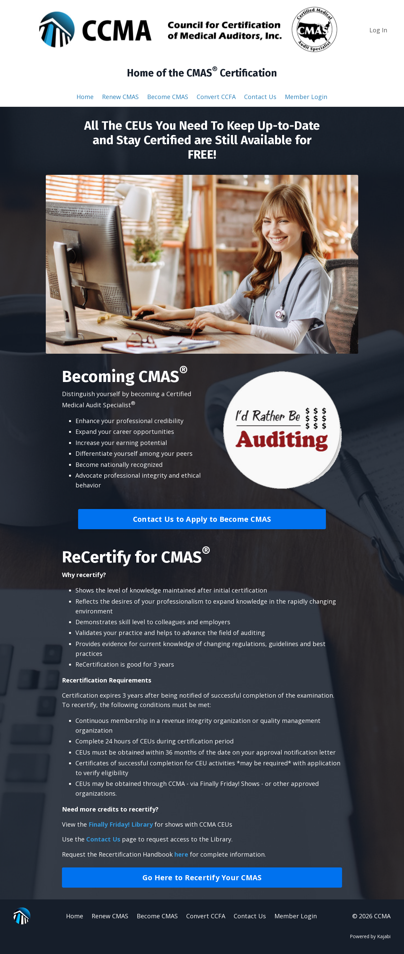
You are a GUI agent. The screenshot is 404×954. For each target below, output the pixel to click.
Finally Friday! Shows (230, 784)
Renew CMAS (120, 97)
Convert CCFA (216, 97)
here (181, 854)
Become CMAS (167, 97)
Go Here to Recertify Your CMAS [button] (202, 877)
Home (85, 97)
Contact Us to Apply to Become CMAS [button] (202, 519)
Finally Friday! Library (121, 824)
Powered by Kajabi (370, 936)
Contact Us (260, 97)
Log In (378, 30)
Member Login (306, 97)
